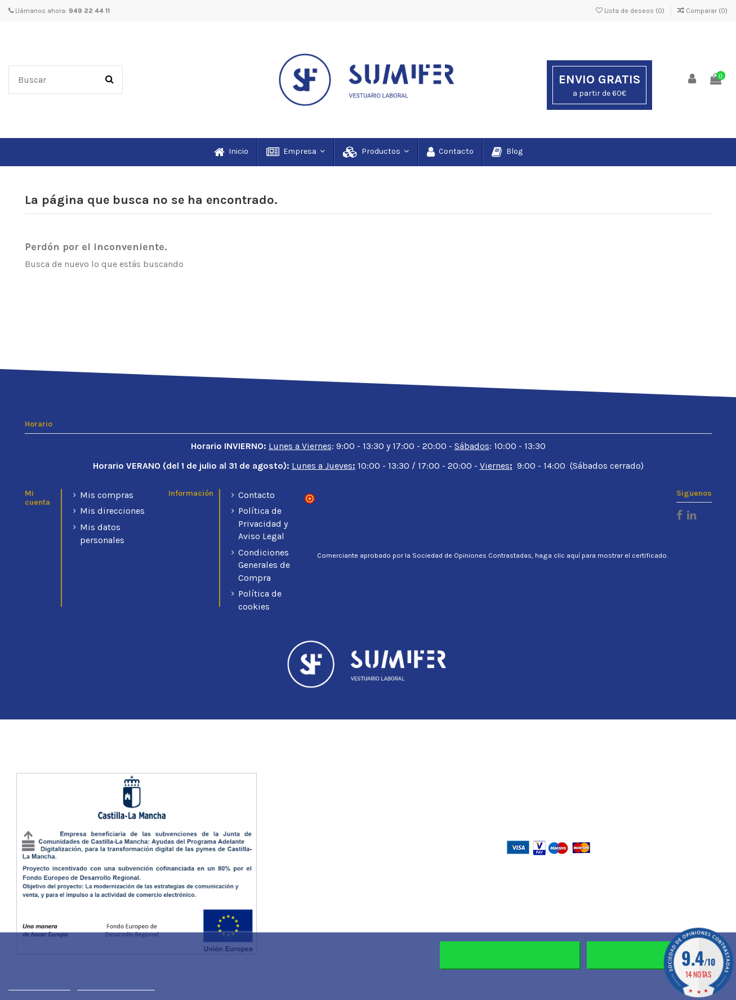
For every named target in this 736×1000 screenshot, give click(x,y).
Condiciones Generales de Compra (264, 565)
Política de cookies (260, 599)
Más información (39, 985)
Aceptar (657, 955)
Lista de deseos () (631, 11)
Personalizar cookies (116, 985)
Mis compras (106, 495)
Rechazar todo (510, 955)
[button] (295, 152)
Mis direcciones (112, 510)
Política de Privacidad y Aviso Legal (263, 523)
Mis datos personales (102, 533)
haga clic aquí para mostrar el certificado (601, 555)
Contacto (256, 495)
